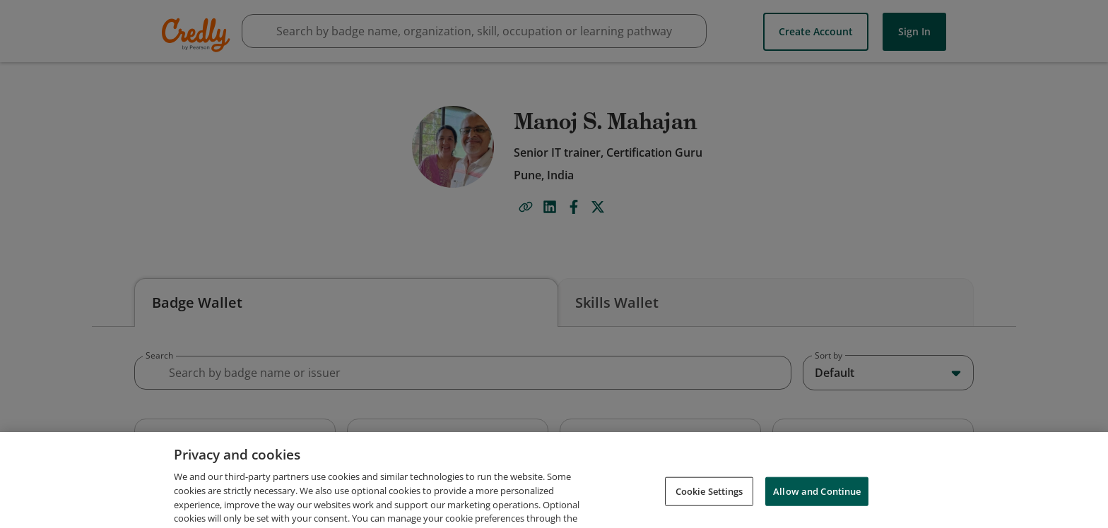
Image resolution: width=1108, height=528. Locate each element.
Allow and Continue (817, 508)
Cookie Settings (709, 508)
